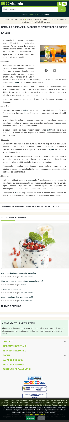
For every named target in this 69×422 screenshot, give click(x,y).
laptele (51, 149)
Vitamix (18, 193)
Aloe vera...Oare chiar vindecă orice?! (17, 297)
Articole (29, 19)
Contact (8, 341)
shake (30, 180)
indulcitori (15, 82)
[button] (59, 4)
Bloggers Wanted (13, 365)
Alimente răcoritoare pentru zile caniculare (18, 273)
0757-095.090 (44, 14)
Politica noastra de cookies (35, 415)
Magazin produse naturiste (14, 19)
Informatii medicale (14, 351)
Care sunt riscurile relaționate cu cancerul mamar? (22, 281)
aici (59, 123)
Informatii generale (14, 346)
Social (6, 355)
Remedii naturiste (26, 301)
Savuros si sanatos (41, 19)
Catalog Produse (13, 360)
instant (49, 130)
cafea (25, 110)
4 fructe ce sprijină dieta (11, 289)
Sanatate (23, 285)
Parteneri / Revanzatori (17, 369)
